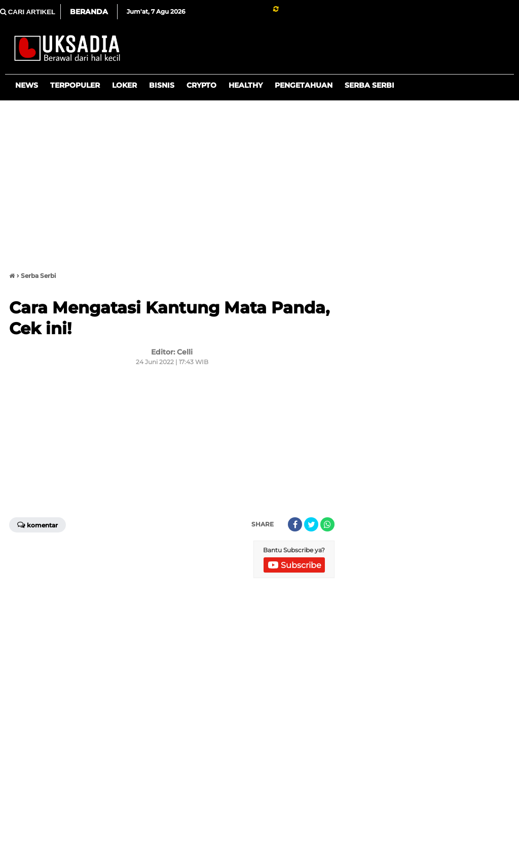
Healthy (246, 85)
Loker (124, 85)
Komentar (37, 524)
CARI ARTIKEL (27, 12)
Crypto (201, 85)
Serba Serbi (369, 85)
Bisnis (161, 85)
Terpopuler (75, 85)
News (26, 85)
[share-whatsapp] (327, 524)
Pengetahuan (303, 85)
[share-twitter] (311, 524)
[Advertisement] (259, 182)
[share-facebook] (295, 524)
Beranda (89, 11)
